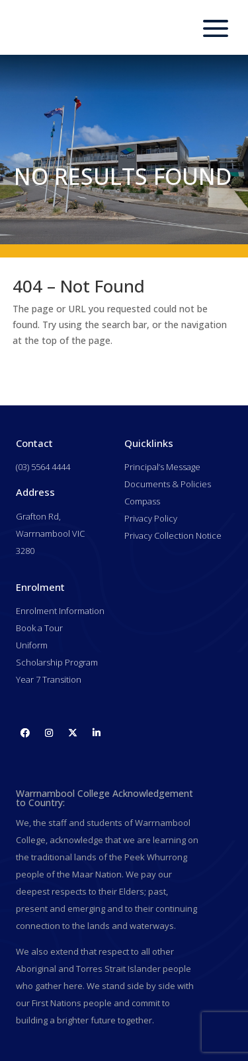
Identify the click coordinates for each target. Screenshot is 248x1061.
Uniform (32, 645)
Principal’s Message (162, 467)
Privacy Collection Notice (173, 535)
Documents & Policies (167, 484)
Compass (142, 501)
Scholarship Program (57, 662)
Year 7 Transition (48, 679)
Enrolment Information (60, 611)
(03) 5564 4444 (43, 467)
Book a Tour (39, 628)
